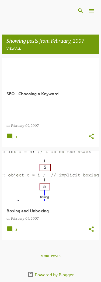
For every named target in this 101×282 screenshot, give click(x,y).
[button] (91, 136)
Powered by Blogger (50, 274)
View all (13, 48)
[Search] (80, 10)
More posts (50, 256)
